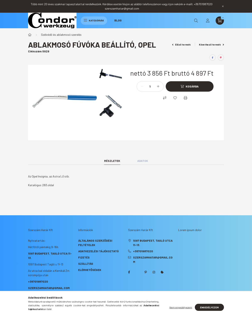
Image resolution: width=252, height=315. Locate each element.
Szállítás (85, 263)
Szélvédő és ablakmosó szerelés (61, 34)
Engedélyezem (209, 307)
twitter (137, 272)
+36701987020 (38, 281)
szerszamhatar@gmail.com (49, 288)
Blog (118, 20)
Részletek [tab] (112, 160)
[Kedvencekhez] (175, 98)
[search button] (196, 20)
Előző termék (181, 44)
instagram (154, 272)
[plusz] (158, 86)
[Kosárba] (190, 86)
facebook (129, 272)
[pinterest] (221, 57)
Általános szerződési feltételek (95, 243)
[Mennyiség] (150, 86)
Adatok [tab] (142, 160)
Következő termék (211, 44)
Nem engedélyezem (180, 307)
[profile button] (208, 20)
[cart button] (220, 20)
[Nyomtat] (185, 98)
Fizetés (84, 257)
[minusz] (142, 86)
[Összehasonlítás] (165, 98)
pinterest (145, 272)
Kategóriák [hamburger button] (94, 20)
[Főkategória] (29, 34)
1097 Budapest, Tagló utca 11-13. (153, 243)
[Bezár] (223, 6)
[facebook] (212, 57)
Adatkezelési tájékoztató (98, 251)
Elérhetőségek (89, 270)
